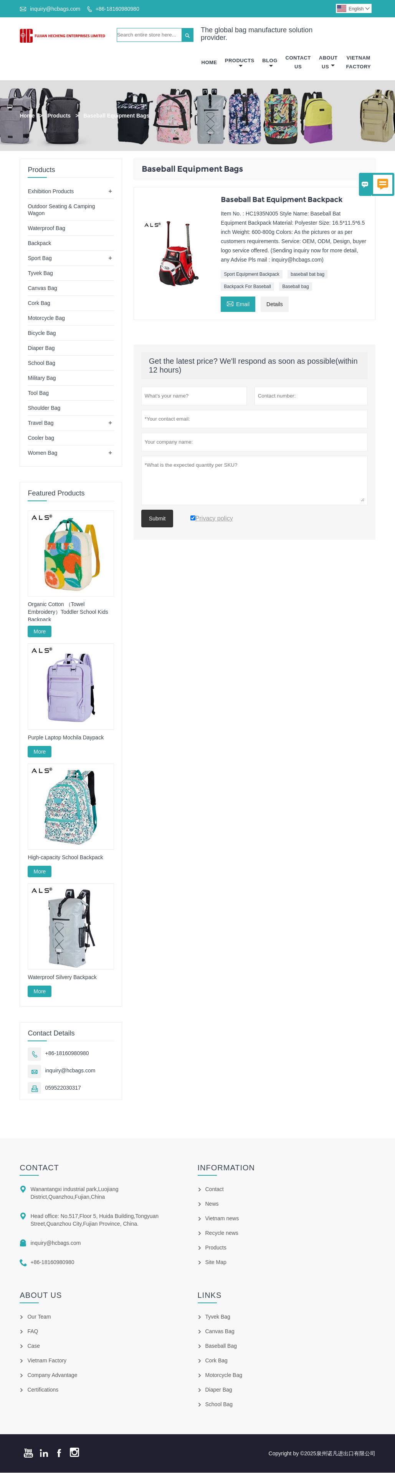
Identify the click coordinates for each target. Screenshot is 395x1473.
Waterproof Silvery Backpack (62, 977)
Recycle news (221, 1233)
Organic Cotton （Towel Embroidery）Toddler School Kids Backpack (68, 612)
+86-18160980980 (117, 9)
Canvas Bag (42, 288)
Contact (39, 1168)
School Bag (41, 363)
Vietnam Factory (358, 62)
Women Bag (42, 453)
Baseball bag (295, 286)
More (39, 632)
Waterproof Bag (46, 228)
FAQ (32, 1332)
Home (209, 62)
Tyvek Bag (40, 273)
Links (210, 1295)
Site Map (215, 1262)
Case (33, 1346)
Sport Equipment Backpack (251, 274)
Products (240, 63)
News (212, 1204)
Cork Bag (39, 303)
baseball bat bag (307, 274)
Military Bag (42, 378)
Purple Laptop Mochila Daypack (66, 737)
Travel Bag (40, 423)
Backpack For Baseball (247, 286)
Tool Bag (38, 393)
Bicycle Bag (42, 333)
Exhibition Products (51, 191)
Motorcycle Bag (46, 318)
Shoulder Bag (44, 408)
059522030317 (63, 1088)
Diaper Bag (41, 348)
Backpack (39, 243)
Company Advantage (52, 1375)
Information (226, 1168)
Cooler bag (41, 438)
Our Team (39, 1317)
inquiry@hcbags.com (55, 9)
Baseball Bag (221, 1346)
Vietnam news (222, 1219)
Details (274, 304)
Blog (270, 63)
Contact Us (298, 62)
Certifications (42, 1390)
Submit (157, 518)
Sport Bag (39, 258)
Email (238, 303)
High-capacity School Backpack (65, 857)
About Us (328, 62)
